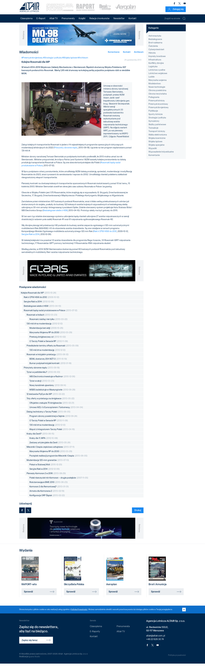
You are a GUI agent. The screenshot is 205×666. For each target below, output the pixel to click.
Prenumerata (123, 628)
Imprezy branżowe (157, 58)
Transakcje (153, 130)
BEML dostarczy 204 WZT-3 (48, 361)
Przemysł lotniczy (156, 103)
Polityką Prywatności (79, 611)
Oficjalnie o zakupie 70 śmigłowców (51, 405)
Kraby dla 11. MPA (43, 440)
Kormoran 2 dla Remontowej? (49, 489)
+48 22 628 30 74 (155, 641)
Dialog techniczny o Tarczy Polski (48, 414)
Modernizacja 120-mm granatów (48, 462)
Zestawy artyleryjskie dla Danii (49, 445)
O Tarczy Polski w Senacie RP (48, 343)
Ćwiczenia (153, 48)
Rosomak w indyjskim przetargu (47, 356)
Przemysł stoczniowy (158, 106)
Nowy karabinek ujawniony (47, 387)
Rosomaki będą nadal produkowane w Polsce (50, 312)
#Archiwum (83, 60)
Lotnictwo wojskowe (157, 75)
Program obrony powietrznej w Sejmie (53, 418)
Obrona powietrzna (157, 92)
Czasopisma (26, 18)
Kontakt (132, 18)
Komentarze (114, 54)
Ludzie (151, 79)
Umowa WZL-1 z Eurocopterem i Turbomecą (56, 409)
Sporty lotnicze (155, 116)
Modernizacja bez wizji (46, 330)
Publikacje (153, 113)
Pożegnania (153, 99)
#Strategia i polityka (52, 60)
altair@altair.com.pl (155, 637)
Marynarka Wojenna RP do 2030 (50, 334)
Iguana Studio (34, 659)
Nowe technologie (156, 89)
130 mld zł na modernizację (45, 326)
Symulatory (153, 123)
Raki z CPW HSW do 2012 (105, 233)
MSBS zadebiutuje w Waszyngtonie (52, 392)
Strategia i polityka (157, 120)
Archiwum (139, 54)
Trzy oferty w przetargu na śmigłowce (50, 400)
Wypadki (152, 150)
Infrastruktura (154, 62)
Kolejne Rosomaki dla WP (38, 295)
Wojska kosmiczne (156, 140)
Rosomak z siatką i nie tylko (48, 321)
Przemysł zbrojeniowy (158, 109)
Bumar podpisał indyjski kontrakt (50, 365)
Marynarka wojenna (157, 82)
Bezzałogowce (155, 41)
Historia (152, 55)
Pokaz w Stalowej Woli (45, 467)
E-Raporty (95, 633)
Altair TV (53, 18)
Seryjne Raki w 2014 (30, 236)
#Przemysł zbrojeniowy (32, 60)
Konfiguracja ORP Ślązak (47, 497)
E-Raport (40, 18)
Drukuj (137, 512)
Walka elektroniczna (157, 137)
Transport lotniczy (156, 133)
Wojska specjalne (156, 147)
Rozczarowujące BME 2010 (48, 484)
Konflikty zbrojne (156, 65)
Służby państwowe (157, 126)
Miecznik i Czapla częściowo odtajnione (50, 449)
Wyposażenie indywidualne (161, 154)
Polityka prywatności (177, 657)
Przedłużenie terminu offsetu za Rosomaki (53, 348)
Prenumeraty (68, 18)
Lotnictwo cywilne (156, 72)
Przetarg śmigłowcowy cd (47, 339)
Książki (82, 18)
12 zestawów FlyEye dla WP (46, 396)
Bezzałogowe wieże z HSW (55, 212)
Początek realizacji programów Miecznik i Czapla (58, 458)
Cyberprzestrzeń (156, 51)
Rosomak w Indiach (42, 317)
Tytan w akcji (41, 383)
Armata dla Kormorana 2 (46, 493)
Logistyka (152, 68)
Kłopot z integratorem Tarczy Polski (52, 431)
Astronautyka (154, 38)
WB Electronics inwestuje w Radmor (52, 378)
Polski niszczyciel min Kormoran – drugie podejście (58, 480)
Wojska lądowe (155, 143)
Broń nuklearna (155, 45)
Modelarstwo (154, 86)
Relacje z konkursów (99, 18)
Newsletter (119, 18)
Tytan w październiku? (43, 374)
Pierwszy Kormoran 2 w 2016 (46, 475)
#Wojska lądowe (69, 60)
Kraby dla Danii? (40, 436)
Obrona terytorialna (157, 96)
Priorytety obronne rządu (65, 150)
